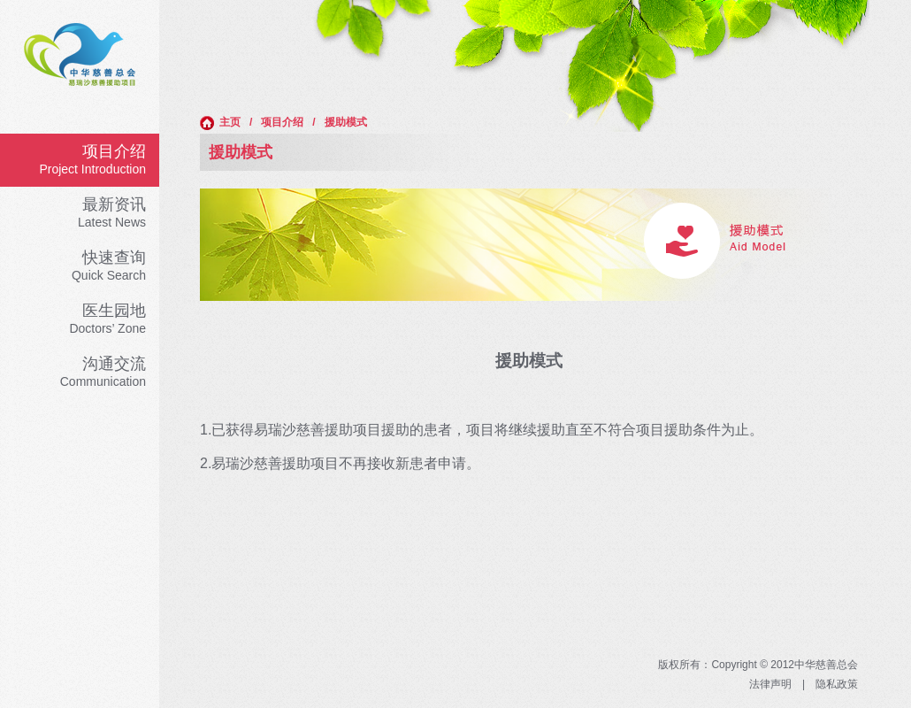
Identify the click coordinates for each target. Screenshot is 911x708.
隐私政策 (836, 684)
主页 (220, 123)
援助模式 (346, 122)
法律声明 (770, 684)
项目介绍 (282, 122)
